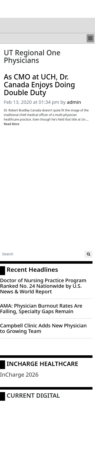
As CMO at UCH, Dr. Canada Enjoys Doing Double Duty (39, 84)
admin (74, 102)
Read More (11, 124)
